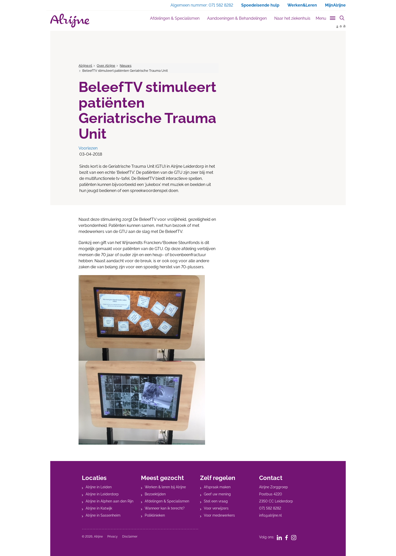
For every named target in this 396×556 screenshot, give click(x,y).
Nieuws (125, 65)
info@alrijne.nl (270, 515)
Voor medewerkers (219, 515)
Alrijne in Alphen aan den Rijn (109, 501)
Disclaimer (129, 536)
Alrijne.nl (85, 65)
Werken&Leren (302, 5)
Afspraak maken (217, 487)
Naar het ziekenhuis (292, 18)
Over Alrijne (106, 65)
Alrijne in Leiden (99, 487)
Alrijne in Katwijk (99, 508)
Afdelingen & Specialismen (175, 18)
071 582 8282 (270, 508)
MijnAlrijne (335, 5)
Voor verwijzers (216, 508)
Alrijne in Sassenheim (103, 515)
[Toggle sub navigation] (326, 17)
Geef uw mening (217, 494)
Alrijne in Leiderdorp (102, 494)
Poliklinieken (155, 515)
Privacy (112, 536)
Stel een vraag (216, 501)
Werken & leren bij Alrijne (165, 487)
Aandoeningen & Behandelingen (237, 18)
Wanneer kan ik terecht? (165, 508)
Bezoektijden (155, 494)
